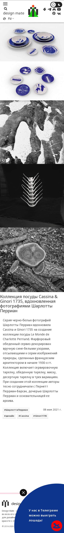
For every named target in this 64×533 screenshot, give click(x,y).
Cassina (24, 415)
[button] (23, 492)
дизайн (10, 415)
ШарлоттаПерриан (17, 409)
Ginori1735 (41, 415)
